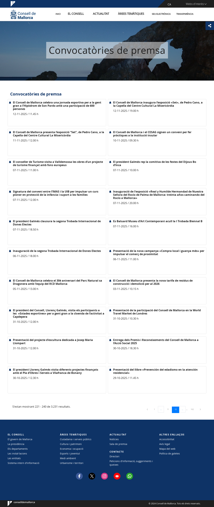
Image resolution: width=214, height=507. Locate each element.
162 (193, 409)
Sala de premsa (118, 444)
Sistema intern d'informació (23, 463)
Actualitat (109, 14)
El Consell (88, 14)
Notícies (114, 439)
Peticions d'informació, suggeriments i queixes (131, 463)
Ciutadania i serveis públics (75, 439)
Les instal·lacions (17, 453)
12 (176, 409)
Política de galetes (169, 453)
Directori (114, 456)
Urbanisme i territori (71, 463)
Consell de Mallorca (18, 503)
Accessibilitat (166, 439)
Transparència (184, 14)
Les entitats (14, 458)
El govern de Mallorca (20, 439)
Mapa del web (167, 448)
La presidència (16, 444)
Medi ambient (68, 458)
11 (169, 409)
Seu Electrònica (161, 14)
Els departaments (18, 448)
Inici (73, 14)
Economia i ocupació (71, 448)
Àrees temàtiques (133, 14)
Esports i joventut (70, 453)
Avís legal (164, 444)
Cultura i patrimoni (71, 444)
